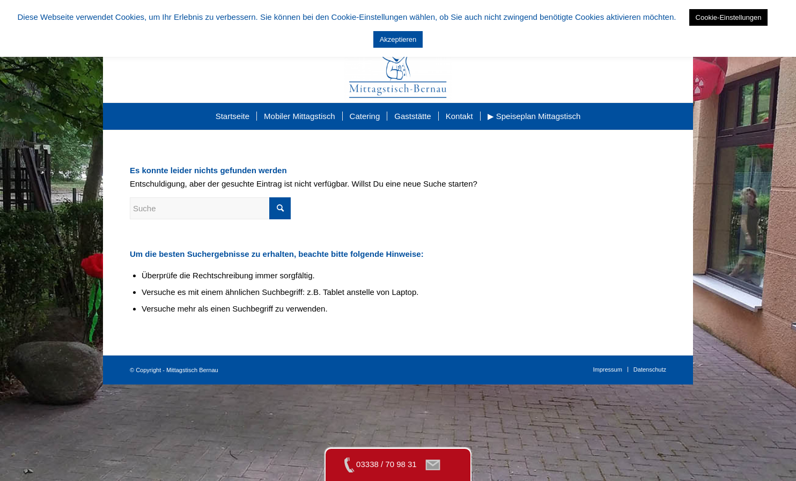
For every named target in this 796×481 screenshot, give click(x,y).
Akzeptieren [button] (398, 39)
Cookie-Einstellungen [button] (729, 17)
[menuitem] (232, 116)
